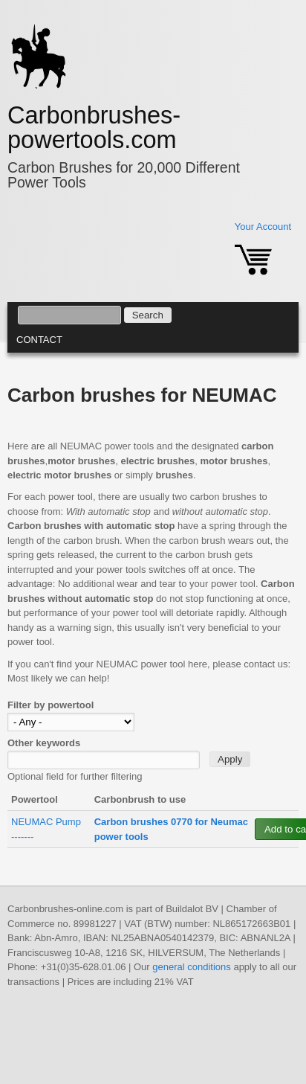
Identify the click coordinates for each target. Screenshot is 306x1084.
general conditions (191, 966)
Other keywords (43, 742)
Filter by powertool (50, 705)
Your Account (263, 226)
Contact (39, 339)
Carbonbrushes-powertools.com (93, 127)
